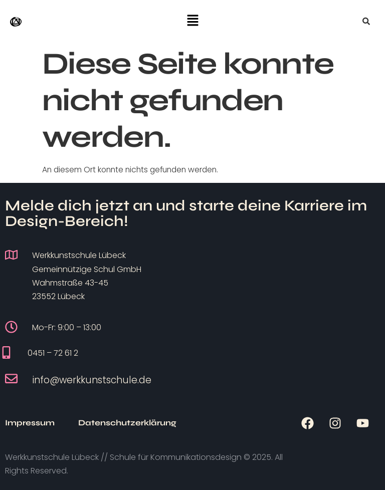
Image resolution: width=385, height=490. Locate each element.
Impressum (30, 422)
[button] (192, 21)
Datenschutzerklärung (127, 422)
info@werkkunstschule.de (92, 380)
